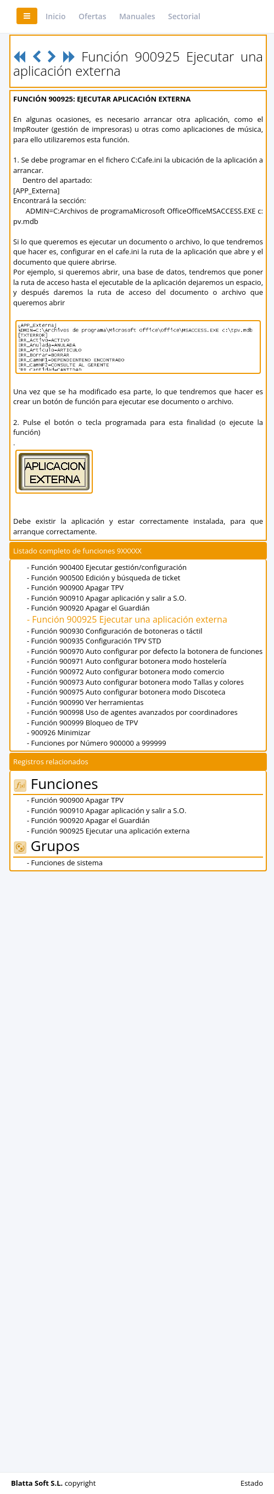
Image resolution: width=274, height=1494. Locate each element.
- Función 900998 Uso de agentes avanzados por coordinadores (132, 712)
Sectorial (184, 16)
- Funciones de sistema (65, 863)
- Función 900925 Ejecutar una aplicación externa (127, 619)
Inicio (55, 16)
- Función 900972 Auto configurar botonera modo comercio (125, 671)
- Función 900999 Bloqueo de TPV (82, 723)
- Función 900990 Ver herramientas (85, 702)
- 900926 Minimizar (59, 732)
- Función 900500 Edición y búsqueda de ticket (103, 578)
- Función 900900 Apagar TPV (75, 587)
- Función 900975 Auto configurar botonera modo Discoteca (126, 692)
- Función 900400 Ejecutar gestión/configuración (107, 567)
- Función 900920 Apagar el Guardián (88, 608)
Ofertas (93, 16)
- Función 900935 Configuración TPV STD (94, 641)
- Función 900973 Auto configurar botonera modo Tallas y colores (135, 682)
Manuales (137, 16)
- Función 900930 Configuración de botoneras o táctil (114, 631)
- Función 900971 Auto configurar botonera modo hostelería (127, 661)
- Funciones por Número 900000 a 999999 (96, 743)
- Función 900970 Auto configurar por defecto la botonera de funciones (144, 651)
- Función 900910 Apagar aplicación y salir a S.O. (106, 598)
